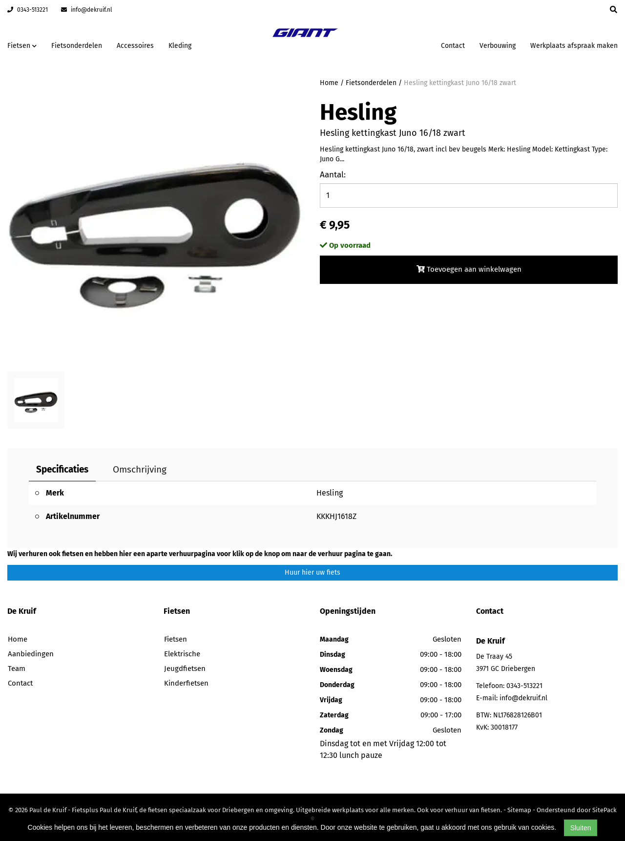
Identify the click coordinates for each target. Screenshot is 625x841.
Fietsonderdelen (76, 46)
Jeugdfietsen (185, 668)
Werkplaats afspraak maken (574, 46)
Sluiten (580, 828)
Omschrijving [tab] (140, 469)
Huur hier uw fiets (312, 572)
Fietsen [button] (22, 46)
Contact (453, 46)
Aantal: (333, 175)
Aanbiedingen (31, 653)
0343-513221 (27, 9)
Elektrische (182, 653)
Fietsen (175, 639)
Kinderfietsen (186, 683)
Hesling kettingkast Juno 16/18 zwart (460, 83)
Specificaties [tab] (62, 469)
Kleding (179, 46)
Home (329, 83)
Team (16, 668)
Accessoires (135, 46)
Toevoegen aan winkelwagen (469, 269)
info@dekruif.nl (86, 9)
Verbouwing (497, 46)
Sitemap (519, 810)
